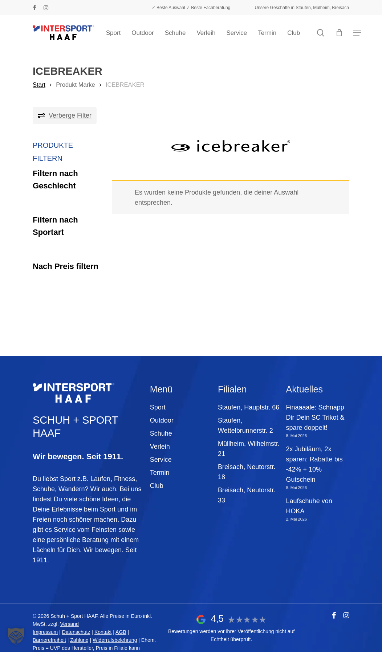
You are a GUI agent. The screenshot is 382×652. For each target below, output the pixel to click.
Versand (69, 624)
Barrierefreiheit (49, 640)
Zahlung (79, 640)
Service (161, 459)
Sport (158, 407)
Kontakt (102, 632)
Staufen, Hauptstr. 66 (248, 407)
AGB (120, 632)
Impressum (45, 632)
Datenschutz (76, 632)
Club (156, 485)
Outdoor (162, 420)
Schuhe (161, 433)
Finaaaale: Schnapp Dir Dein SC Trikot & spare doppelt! (315, 417)
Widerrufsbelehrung (115, 640)
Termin (160, 472)
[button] (357, 33)
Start (39, 84)
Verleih (160, 446)
